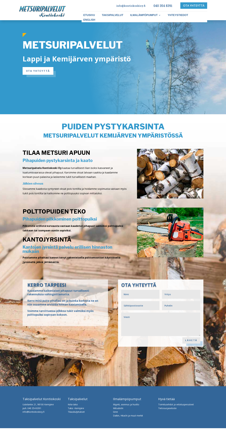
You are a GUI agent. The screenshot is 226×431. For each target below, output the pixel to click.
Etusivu (89, 15)
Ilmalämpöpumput (144, 15)
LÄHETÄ (190, 341)
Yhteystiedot (178, 15)
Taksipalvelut (112, 15)
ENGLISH (89, 20)
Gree (115, 414)
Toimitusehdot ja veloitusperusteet (176, 407)
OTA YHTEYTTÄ (193, 5)
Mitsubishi (118, 411)
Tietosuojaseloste (167, 411)
